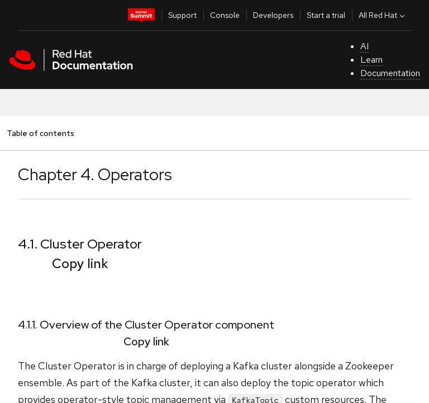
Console (225, 15)
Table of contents (40, 133)
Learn (371, 59)
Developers (273, 15)
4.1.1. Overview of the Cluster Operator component (146, 324)
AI (364, 46)
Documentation (390, 73)
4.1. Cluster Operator (80, 243)
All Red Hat (383, 15)
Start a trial (326, 15)
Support (182, 15)
